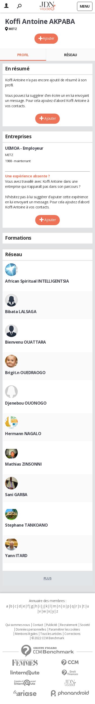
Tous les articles (51, 634)
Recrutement (68, 625)
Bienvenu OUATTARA (25, 342)
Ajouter (48, 38)
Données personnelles (31, 629)
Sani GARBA (16, 494)
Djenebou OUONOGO (25, 403)
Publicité (51, 625)
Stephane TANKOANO (26, 525)
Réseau (70, 54)
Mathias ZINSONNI (23, 464)
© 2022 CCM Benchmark (47, 638)
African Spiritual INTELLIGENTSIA (37, 281)
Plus (47, 578)
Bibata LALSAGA (20, 311)
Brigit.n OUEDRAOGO (25, 372)
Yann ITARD (16, 555)
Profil (23, 54)
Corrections (72, 634)
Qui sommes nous (17, 625)
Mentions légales (26, 634)
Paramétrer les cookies (64, 629)
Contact (38, 625)
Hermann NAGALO (23, 433)
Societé (85, 625)
